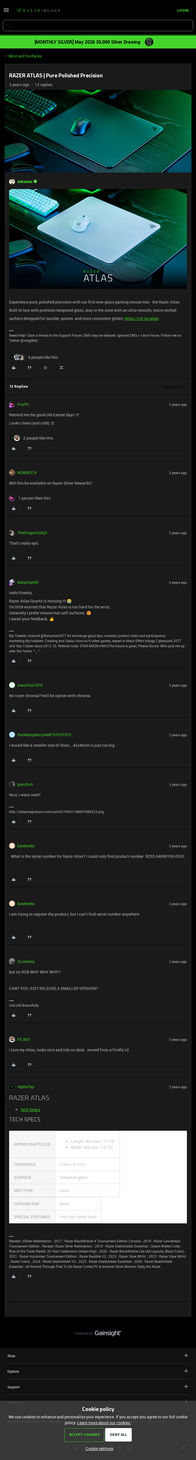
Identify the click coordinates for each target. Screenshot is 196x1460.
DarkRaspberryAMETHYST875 (44, 734)
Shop (98, 1355)
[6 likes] (33, 357)
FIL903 (23, 1039)
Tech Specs (30, 1109)
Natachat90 (28, 582)
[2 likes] (31, 438)
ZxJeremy (26, 961)
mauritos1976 (30, 685)
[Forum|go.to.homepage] (38, 10)
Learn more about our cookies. (104, 1422)
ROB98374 (27, 472)
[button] (6, 11)
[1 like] (30, 498)
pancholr (25, 784)
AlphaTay (25, 1086)
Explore (98, 1371)
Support (98, 1386)
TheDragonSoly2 (32, 532)
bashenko (26, 845)
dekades (24, 181)
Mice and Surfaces (25, 56)
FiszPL (23, 404)
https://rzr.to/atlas (142, 318)
